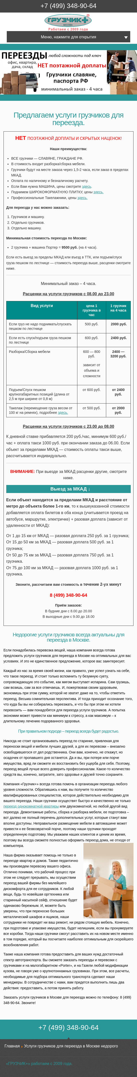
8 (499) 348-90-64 (68, 595)
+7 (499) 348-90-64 (68, 6)
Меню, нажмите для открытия (68, 37)
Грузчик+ (48, 30)
